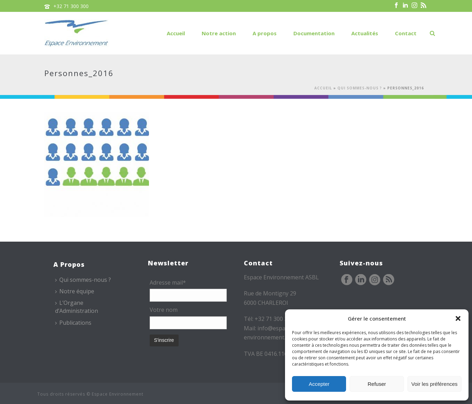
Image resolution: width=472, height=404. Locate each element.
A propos (265, 33)
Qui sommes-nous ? (359, 88)
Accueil (176, 33)
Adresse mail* (168, 282)
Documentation (314, 33)
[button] (458, 318)
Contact (406, 33)
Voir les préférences (434, 384)
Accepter (319, 384)
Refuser (377, 384)
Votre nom (164, 310)
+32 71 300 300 (71, 6)
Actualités (364, 33)
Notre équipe (74, 291)
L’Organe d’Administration (76, 307)
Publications (73, 322)
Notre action (219, 33)
